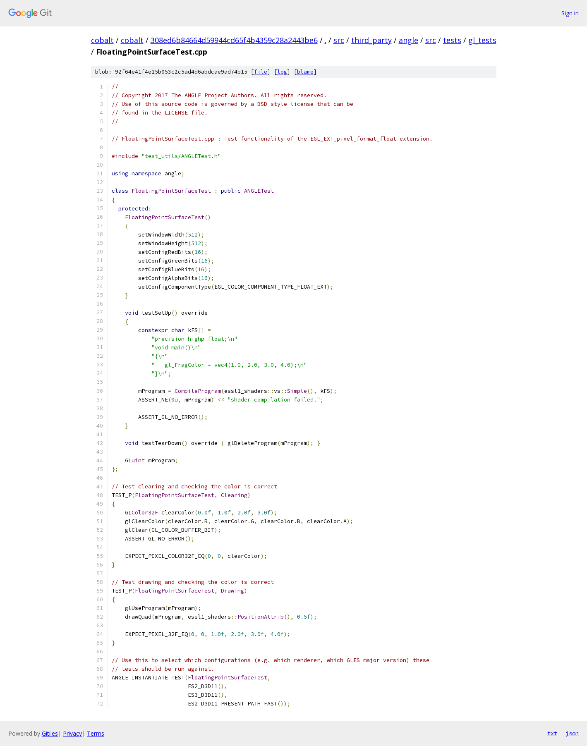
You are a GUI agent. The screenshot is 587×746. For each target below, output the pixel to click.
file (260, 71)
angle (408, 40)
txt (552, 733)
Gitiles (50, 733)
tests (452, 40)
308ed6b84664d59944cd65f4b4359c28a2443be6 (234, 40)
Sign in (570, 13)
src (338, 40)
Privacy (72, 733)
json (572, 733)
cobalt (102, 40)
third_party (371, 40)
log (282, 71)
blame (305, 71)
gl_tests (482, 40)
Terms (95, 733)
